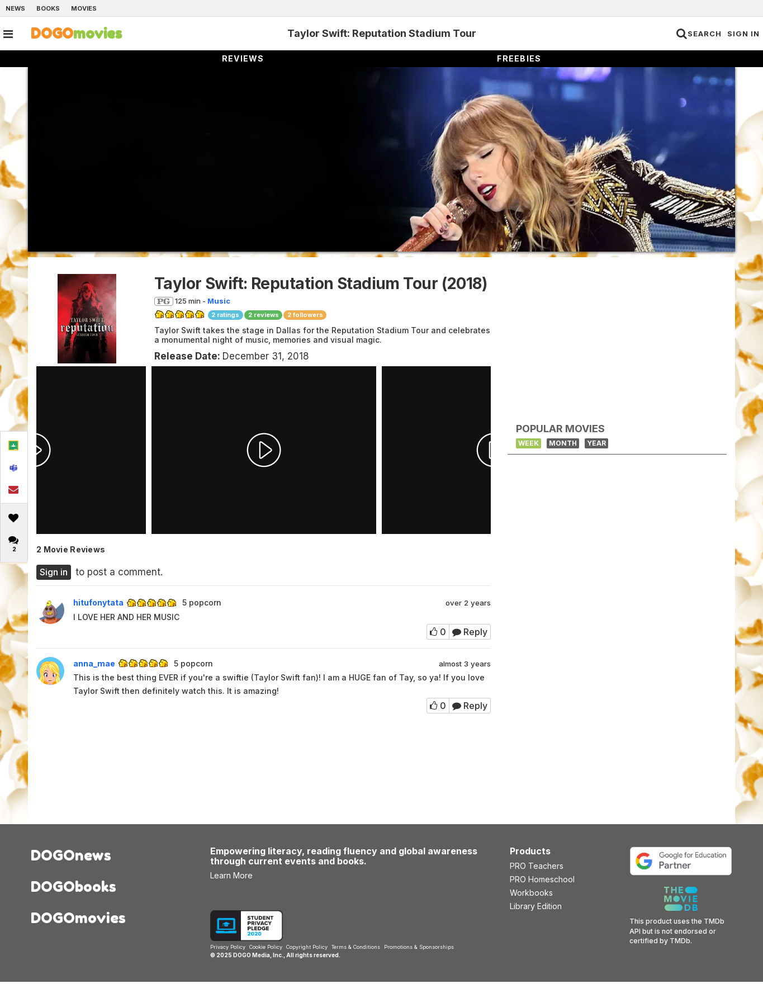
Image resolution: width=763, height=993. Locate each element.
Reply (469, 631)
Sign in (54, 572)
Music (218, 300)
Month (563, 443)
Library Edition (536, 917)
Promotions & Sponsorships (419, 958)
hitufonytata (98, 602)
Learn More (231, 886)
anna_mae (94, 663)
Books (48, 8)
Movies (84, 8)
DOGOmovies (78, 929)
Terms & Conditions (355, 958)
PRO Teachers (536, 877)
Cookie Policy (265, 958)
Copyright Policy (307, 958)
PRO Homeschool (542, 890)
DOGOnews (71, 866)
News (15, 8)
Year (596, 443)
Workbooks (531, 904)
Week (528, 443)
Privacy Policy (227, 958)
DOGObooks (73, 897)
